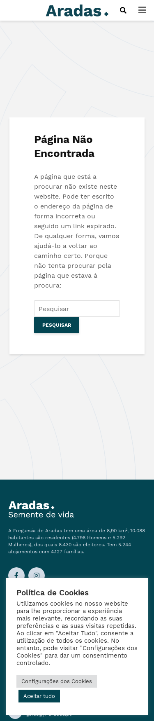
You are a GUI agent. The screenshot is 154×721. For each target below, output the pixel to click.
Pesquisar (56, 325)
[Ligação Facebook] (16, 575)
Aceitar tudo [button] (39, 696)
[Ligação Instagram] (36, 575)
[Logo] (77, 10)
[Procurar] (123, 10)
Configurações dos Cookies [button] (56, 681)
